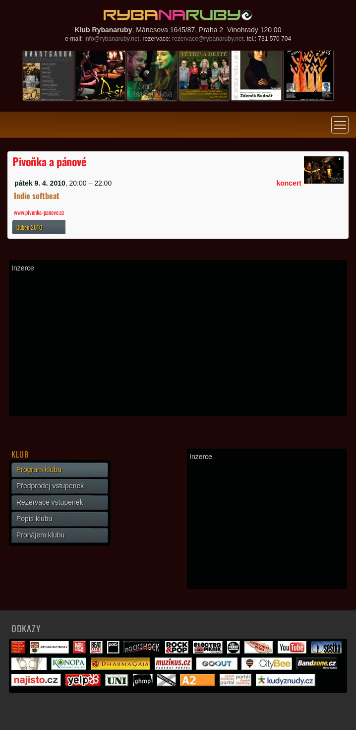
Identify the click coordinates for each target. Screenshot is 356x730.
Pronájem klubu (40, 535)
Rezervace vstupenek (49, 502)
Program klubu (38, 469)
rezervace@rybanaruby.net (207, 38)
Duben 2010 (29, 227)
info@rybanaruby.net (111, 38)
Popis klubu (34, 519)
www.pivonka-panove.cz (39, 212)
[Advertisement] (178, 343)
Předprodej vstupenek (50, 486)
